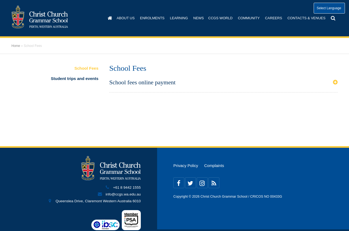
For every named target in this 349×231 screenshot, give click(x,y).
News (198, 18)
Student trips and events (74, 78)
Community (249, 18)
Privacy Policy (185, 165)
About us (126, 18)
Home (15, 46)
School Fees (86, 68)
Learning (179, 18)
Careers (273, 18)
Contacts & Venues (306, 18)
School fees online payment (142, 82)
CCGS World (220, 18)
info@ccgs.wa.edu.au (123, 194)
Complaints (214, 165)
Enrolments (152, 18)
